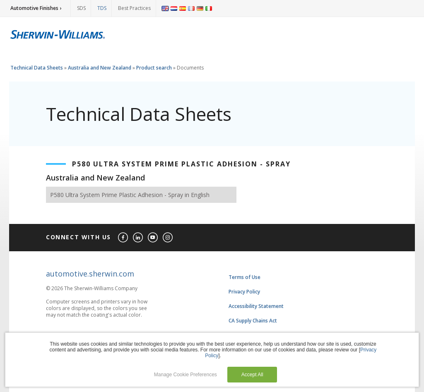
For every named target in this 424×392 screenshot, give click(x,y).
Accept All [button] (252, 375)
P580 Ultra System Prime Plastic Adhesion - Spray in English (130, 195)
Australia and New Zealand (99, 67)
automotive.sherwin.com (90, 274)
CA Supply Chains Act (253, 320)
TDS (101, 8)
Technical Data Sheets (36, 67)
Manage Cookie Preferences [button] (185, 375)
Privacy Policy (244, 291)
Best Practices (134, 8)
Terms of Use (244, 277)
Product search (154, 67)
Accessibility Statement (256, 306)
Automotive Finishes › (35, 8)
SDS (81, 8)
